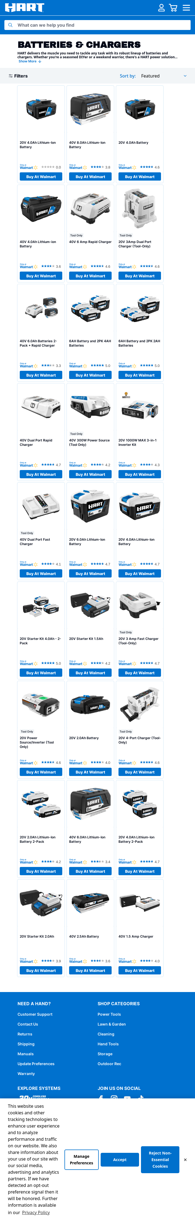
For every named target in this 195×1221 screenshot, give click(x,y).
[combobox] (164, 75)
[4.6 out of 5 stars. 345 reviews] (150, 762)
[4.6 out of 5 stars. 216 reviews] (51, 762)
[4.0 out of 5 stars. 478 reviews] (101, 762)
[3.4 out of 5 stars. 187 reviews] (101, 861)
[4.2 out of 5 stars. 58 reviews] (101, 464)
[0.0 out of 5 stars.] (51, 167)
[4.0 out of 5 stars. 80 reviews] (150, 960)
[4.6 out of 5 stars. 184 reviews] (101, 266)
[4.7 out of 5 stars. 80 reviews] (101, 563)
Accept (120, 1159)
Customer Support (35, 1014)
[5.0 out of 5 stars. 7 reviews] (150, 365)
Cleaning (106, 1034)
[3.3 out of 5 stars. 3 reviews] (51, 365)
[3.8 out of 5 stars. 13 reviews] (101, 167)
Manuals (26, 1053)
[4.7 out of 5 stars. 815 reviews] (150, 563)
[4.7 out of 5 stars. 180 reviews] (150, 663)
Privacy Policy (36, 1212)
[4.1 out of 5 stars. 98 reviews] (51, 563)
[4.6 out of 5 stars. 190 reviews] (150, 266)
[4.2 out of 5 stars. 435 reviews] (51, 861)
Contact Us (28, 1024)
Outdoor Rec (109, 1063)
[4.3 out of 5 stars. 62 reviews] (150, 464)
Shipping (26, 1044)
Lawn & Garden (112, 1024)
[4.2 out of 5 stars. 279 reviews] (101, 663)
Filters (18, 76)
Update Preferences (36, 1063)
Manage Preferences (81, 1159)
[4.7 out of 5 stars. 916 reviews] (150, 861)
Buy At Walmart (41, 176)
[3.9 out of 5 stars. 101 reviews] (51, 960)
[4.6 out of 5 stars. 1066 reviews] (150, 167)
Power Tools (109, 1014)
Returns (25, 1034)
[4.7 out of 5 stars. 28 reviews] (51, 464)
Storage (105, 1053)
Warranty (26, 1073)
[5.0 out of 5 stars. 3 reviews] (101, 365)
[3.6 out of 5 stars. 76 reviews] (101, 960)
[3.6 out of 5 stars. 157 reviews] (51, 266)
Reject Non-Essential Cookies (160, 1159)
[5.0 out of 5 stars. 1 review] (51, 663)
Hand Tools (108, 1044)
